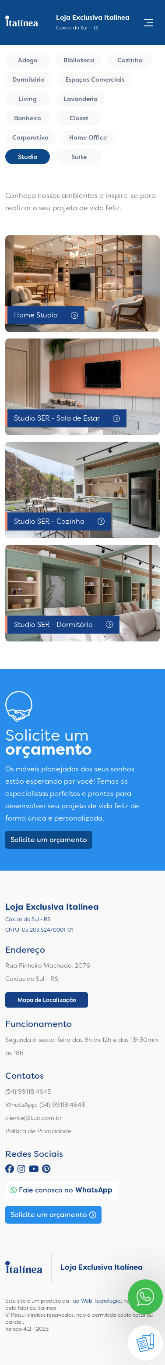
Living (27, 99)
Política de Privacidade (38, 1131)
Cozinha (130, 60)
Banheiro (27, 118)
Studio (28, 157)
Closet (79, 118)
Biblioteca (78, 60)
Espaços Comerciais (94, 79)
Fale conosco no (61, 1190)
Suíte (79, 157)
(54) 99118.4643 (28, 1091)
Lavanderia (80, 99)
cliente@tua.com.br (33, 1118)
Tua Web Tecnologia (95, 1300)
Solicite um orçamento (49, 839)
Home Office (88, 137)
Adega (28, 60)
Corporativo (30, 137)
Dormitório (28, 79)
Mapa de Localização (47, 1000)
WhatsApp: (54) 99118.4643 (45, 1105)
